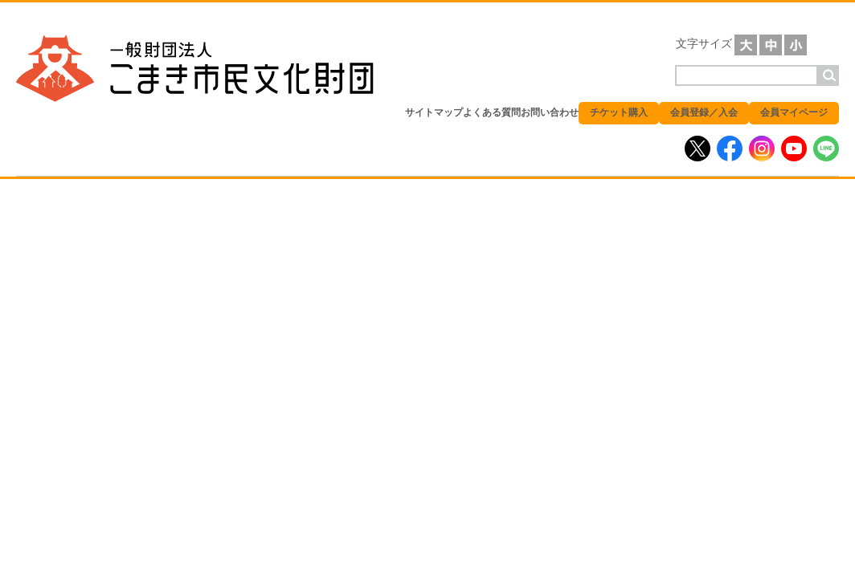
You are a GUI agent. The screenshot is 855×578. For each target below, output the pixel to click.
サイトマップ (434, 112)
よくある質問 (492, 112)
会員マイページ (794, 112)
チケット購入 (619, 112)
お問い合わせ (550, 112)
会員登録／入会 (704, 112)
